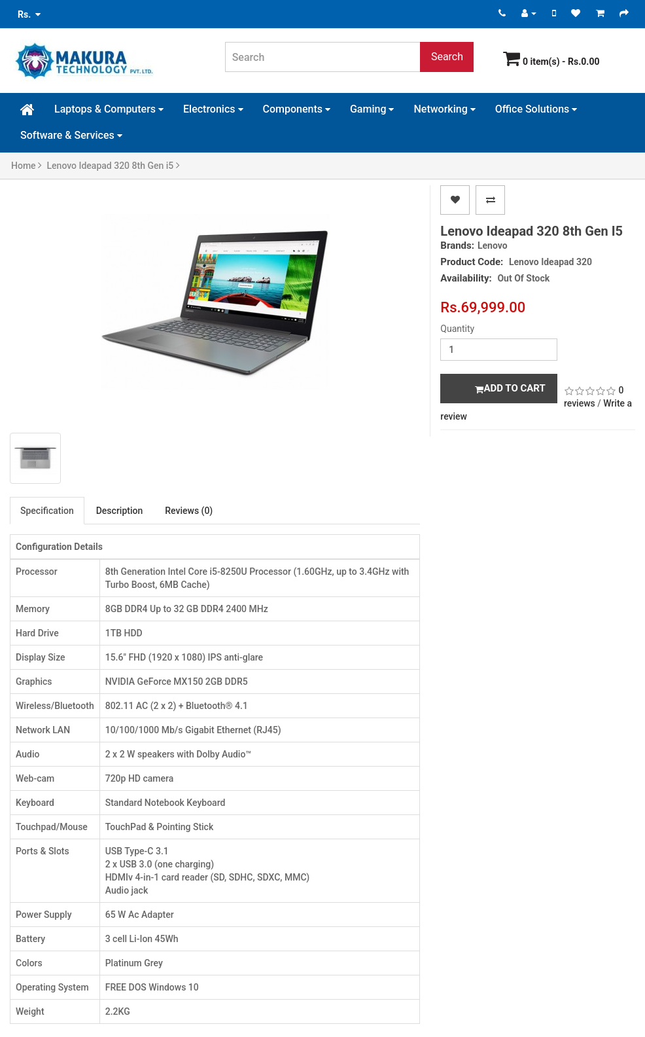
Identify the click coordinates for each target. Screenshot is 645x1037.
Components (296, 109)
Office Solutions (536, 109)
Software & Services (71, 135)
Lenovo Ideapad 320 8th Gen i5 (113, 165)
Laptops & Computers (109, 109)
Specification (47, 510)
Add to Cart (510, 388)
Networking (444, 109)
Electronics (213, 109)
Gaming (372, 109)
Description (119, 510)
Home (26, 165)
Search (447, 56)
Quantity (457, 328)
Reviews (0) (189, 510)
